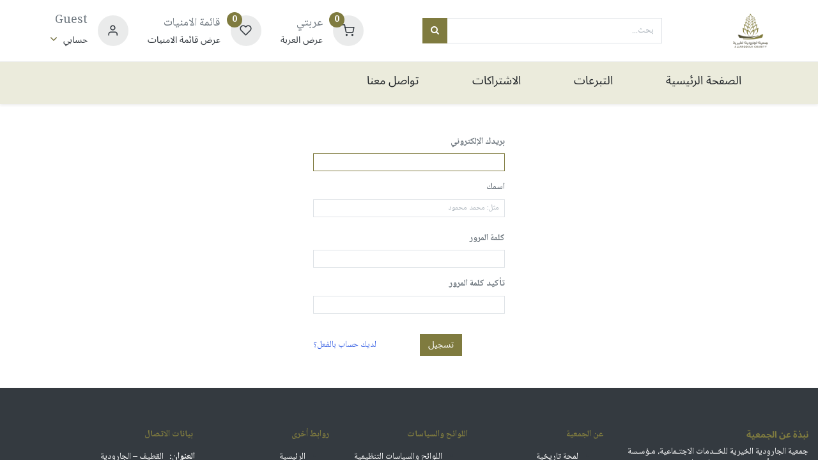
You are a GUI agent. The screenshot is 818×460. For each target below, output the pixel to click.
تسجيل (441, 344)
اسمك (495, 187)
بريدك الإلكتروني (478, 142)
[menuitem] (703, 82)
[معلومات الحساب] (69, 40)
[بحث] (434, 30)
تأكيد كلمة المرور (477, 284)
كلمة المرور (487, 239)
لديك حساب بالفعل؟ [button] (344, 344)
